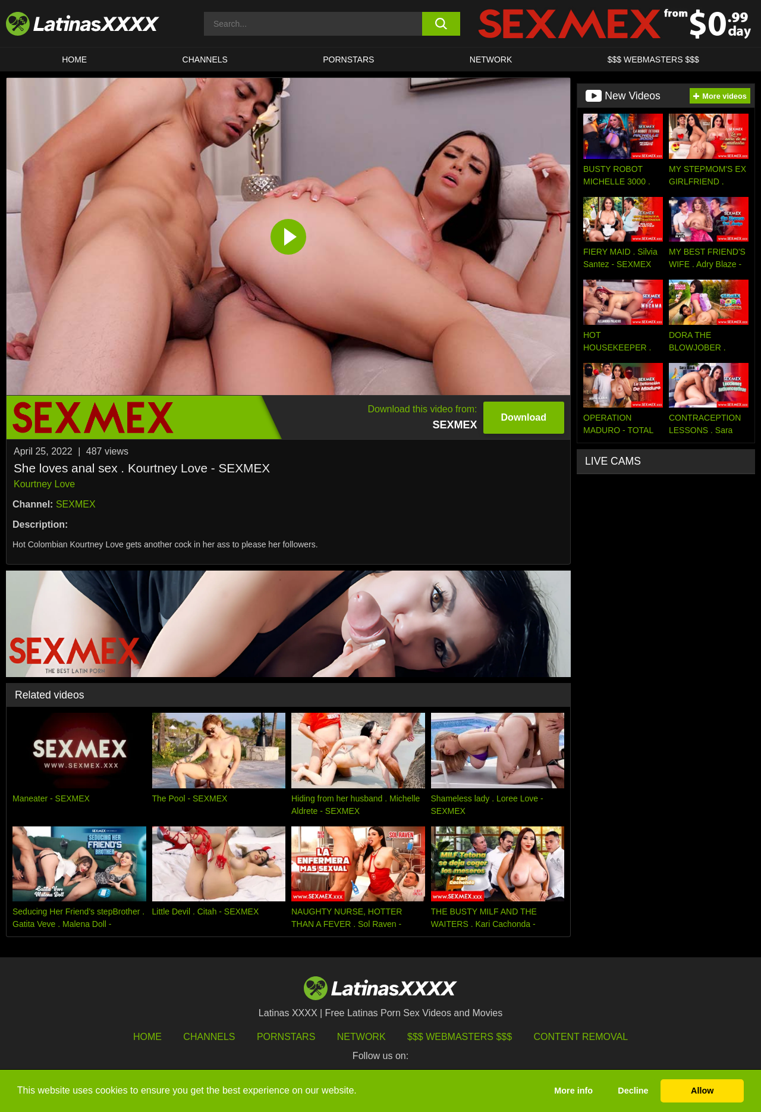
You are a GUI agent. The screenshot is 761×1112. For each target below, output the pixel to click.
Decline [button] (633, 1090)
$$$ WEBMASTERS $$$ (653, 59)
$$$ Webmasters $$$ (459, 1037)
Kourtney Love (44, 484)
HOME (74, 59)
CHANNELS (205, 59)
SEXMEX (76, 504)
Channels (209, 1037)
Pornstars (348, 59)
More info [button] (573, 1090)
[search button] (441, 24)
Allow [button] (702, 1090)
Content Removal (581, 1037)
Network (491, 59)
